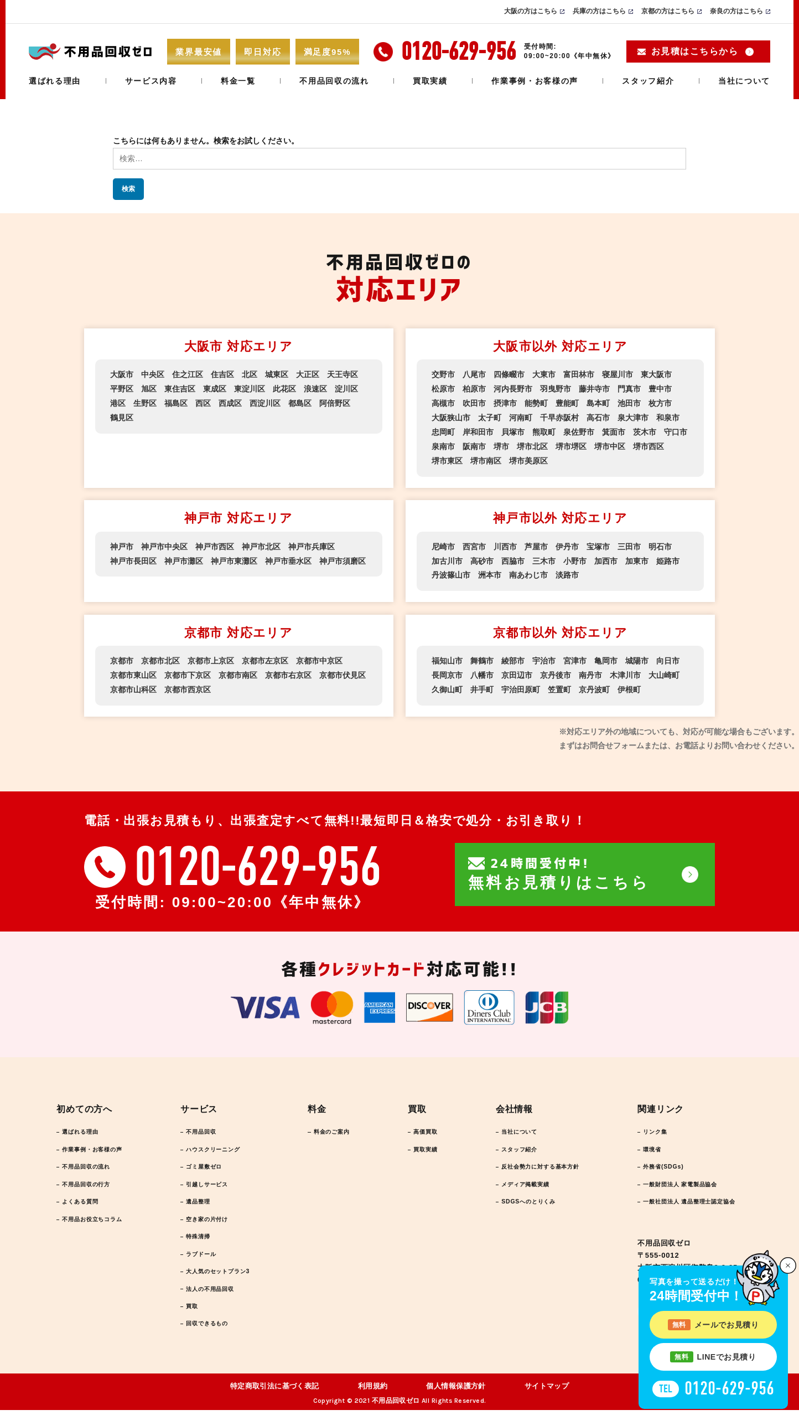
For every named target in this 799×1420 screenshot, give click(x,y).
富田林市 (578, 374)
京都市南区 (238, 671)
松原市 (443, 388)
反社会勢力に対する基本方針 (530, 1165)
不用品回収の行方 (94, 1184)
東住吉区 (179, 388)
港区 (118, 402)
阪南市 (474, 444)
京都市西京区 (187, 685)
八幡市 (482, 671)
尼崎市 (443, 543)
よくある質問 (87, 1202)
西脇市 (513, 557)
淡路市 (567, 571)
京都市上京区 (211, 657)
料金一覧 (238, 80)
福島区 (176, 402)
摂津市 (505, 402)
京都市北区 (160, 657)
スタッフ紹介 (648, 80)
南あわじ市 (528, 571)
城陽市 (636, 657)
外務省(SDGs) (650, 1165)
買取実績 (430, 80)
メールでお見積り (713, 1324)
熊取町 (544, 430)
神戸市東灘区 (234, 557)
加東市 (636, 557)
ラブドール (205, 1258)
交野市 (443, 374)
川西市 (505, 543)
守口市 (675, 430)
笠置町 (559, 685)
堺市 (501, 444)
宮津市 (575, 657)
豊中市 (660, 388)
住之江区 (187, 374)
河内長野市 (513, 388)
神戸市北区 (261, 543)
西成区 (230, 402)
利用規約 (373, 1396)
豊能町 (567, 402)
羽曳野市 (555, 388)
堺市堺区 (571, 444)
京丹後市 (555, 671)
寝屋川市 (617, 374)
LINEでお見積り (713, 1356)
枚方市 (660, 402)
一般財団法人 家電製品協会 (672, 1184)
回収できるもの (213, 1333)
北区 (249, 374)
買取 (193, 1314)
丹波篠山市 (451, 571)
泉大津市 (633, 416)
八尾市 (474, 374)
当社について (744, 80)
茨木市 (644, 430)
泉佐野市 (578, 430)
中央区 (152, 374)
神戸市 (121, 543)
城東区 (276, 374)
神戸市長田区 (133, 557)
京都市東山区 (133, 671)
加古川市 (447, 557)
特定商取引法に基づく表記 (274, 1396)
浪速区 (315, 388)
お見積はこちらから (694, 51)
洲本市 (489, 571)
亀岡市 (606, 657)
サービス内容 (151, 80)
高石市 (598, 416)
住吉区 (222, 374)
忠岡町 (443, 430)
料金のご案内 (336, 1127)
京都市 (121, 657)
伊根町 (629, 685)
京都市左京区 (265, 657)
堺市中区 (609, 444)
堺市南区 (485, 458)
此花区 (284, 388)
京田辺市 (516, 671)
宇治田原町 (520, 685)
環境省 (636, 1146)
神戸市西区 (214, 543)
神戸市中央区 (164, 543)
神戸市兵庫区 (311, 543)
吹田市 (474, 402)
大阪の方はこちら (530, 11)
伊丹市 (567, 543)
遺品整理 (201, 1202)
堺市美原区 (528, 458)
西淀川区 (265, 402)
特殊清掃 (201, 1240)
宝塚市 (598, 543)
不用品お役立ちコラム (102, 1221)
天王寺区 (342, 374)
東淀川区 (249, 388)
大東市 (544, 374)
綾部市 (513, 657)
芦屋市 (536, 543)
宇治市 (544, 657)
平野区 (121, 388)
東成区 (214, 388)
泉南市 (443, 444)
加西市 (606, 557)
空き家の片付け (213, 1221)
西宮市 (474, 543)
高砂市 (482, 557)
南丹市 (590, 671)
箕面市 (613, 430)
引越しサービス (213, 1184)
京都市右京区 (288, 671)
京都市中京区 (319, 657)
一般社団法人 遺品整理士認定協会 (684, 1202)
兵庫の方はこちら (599, 11)
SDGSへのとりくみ (514, 1202)
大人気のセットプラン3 (226, 1277)
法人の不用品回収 (216, 1296)
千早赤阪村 (559, 416)
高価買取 (419, 1127)
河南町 (520, 416)
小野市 (575, 557)
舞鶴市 (482, 657)
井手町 (482, 685)
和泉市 (667, 416)
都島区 (300, 402)
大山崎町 (663, 671)
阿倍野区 (334, 402)
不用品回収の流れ (334, 80)
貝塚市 (513, 430)
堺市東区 (447, 458)
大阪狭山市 (451, 416)
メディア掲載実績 (511, 1184)
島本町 (598, 402)
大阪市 (121, 374)
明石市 (660, 543)
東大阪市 (656, 374)
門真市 (629, 388)
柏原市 (474, 388)
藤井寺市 (594, 388)
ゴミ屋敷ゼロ (209, 1165)
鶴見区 (121, 416)
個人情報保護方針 (455, 1396)
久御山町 (447, 685)
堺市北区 (532, 444)
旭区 (149, 388)
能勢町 (536, 402)
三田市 (629, 543)
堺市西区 (648, 444)
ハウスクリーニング (220, 1146)
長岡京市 (447, 671)
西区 (203, 402)
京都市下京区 (187, 671)
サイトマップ (547, 1396)
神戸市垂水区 (288, 557)
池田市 (629, 402)
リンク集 (640, 1127)
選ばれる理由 (55, 80)
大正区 (307, 374)
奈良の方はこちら (736, 11)
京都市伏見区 (342, 671)
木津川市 (625, 671)
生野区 (145, 402)
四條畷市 (509, 374)
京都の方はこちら (667, 11)
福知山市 (447, 657)
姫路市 (667, 557)
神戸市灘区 (183, 557)
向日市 (667, 657)
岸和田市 (478, 430)
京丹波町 (594, 685)
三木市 (544, 557)
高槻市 (443, 402)
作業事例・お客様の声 (534, 80)
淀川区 (346, 388)
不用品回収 (205, 1127)
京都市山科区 (133, 685)
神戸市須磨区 (342, 557)
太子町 (489, 416)
